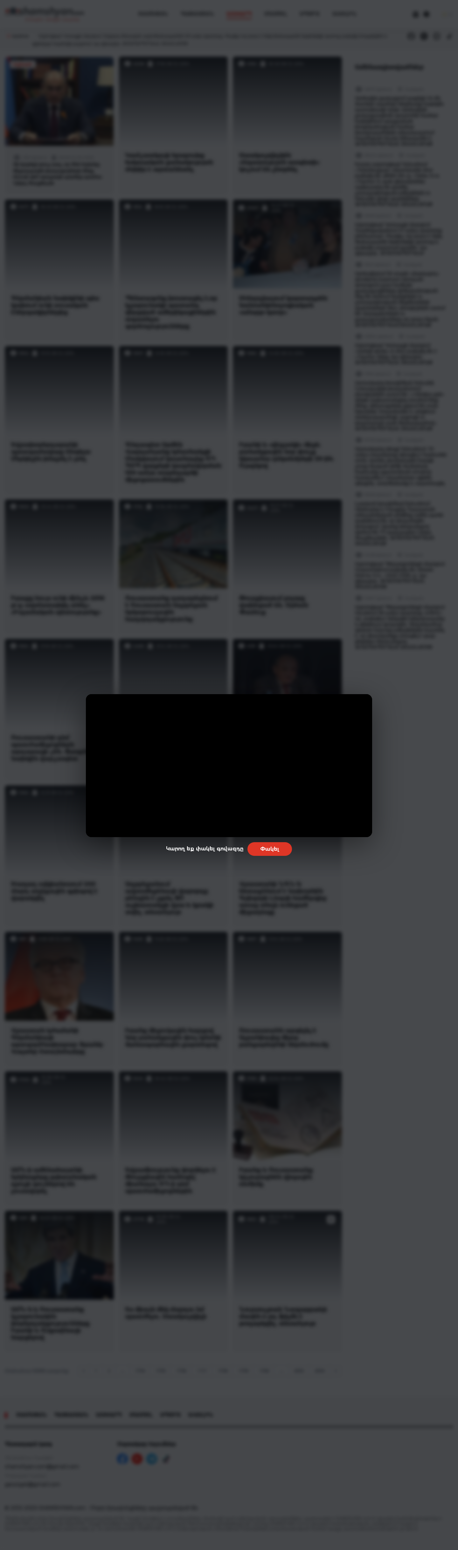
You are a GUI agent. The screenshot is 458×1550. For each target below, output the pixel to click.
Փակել (269, 849)
